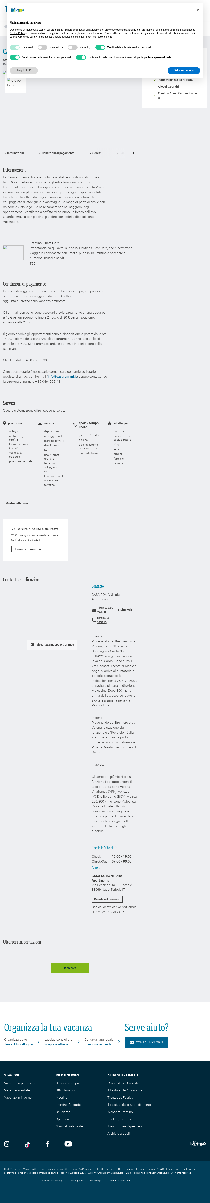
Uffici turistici (65, 1090)
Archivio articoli (118, 1133)
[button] (198, 10)
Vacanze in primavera (19, 1083)
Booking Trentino (119, 1119)
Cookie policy (76, 1180)
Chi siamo (63, 1112)
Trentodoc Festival (120, 1097)
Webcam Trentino (120, 1112)
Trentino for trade (68, 1105)
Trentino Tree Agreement (125, 1126)
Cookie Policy (17, 33)
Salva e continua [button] (184, 70)
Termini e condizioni (120, 1180)
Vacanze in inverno (18, 1097)
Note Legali (96, 1180)
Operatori (62, 1119)
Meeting (61, 1097)
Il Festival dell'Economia (124, 1090)
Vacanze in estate (17, 1090)
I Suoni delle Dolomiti (122, 1083)
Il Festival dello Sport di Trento (129, 1105)
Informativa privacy (51, 1180)
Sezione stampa (67, 1083)
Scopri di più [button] (23, 70)
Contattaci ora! (146, 1042)
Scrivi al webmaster (70, 1126)
